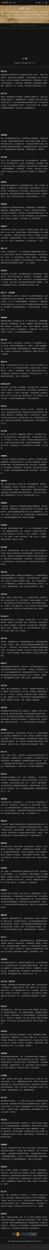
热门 (10, 2)
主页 (22, 63)
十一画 (32, 63)
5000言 (4, 2)
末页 (28, 1234)
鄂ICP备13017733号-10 (33, 1241)
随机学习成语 (32, 25)
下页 (23, 1234)
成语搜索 (23, 25)
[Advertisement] (24, 42)
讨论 (14, 2)
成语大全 (15, 25)
